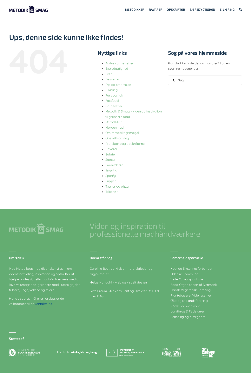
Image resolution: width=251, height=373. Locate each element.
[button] (240, 9)
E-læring (111, 90)
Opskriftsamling (117, 138)
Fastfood (112, 101)
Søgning (111, 170)
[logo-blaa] (28, 7)
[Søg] (173, 80)
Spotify (110, 176)
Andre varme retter (119, 63)
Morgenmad (114, 127)
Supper (110, 181)
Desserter (112, 79)
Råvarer (111, 149)
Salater (110, 154)
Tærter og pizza (117, 186)
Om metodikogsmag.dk (123, 133)
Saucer (110, 159)
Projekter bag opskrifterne (125, 144)
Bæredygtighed (116, 68)
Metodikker (113, 122)
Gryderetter (113, 106)
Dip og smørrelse (118, 85)
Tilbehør (111, 192)
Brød (109, 74)
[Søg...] (205, 80)
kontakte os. (43, 304)
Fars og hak (114, 95)
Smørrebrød (114, 165)
